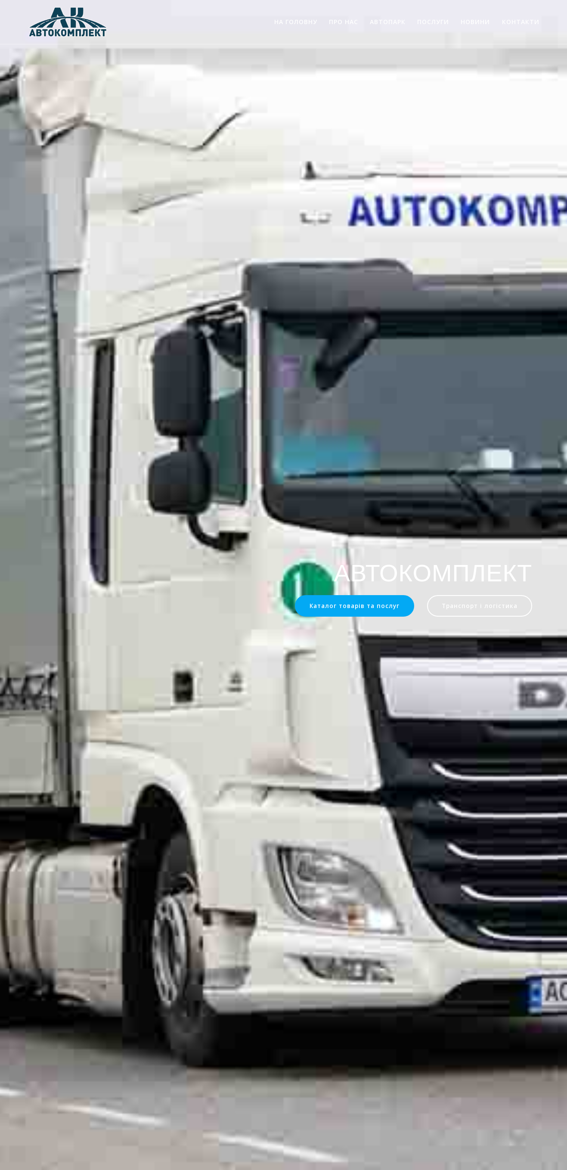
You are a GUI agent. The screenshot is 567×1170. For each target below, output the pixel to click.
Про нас (343, 22)
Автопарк (388, 22)
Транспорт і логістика (479, 606)
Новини (475, 22)
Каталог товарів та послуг (355, 606)
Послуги (433, 22)
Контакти (520, 22)
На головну (295, 22)
